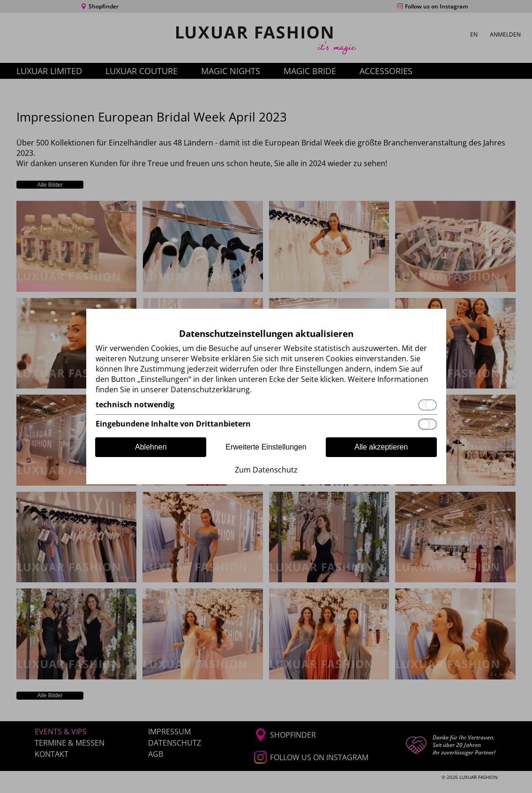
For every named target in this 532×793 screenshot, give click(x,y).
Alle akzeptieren (381, 447)
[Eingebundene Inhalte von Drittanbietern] (266, 424)
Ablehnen (151, 447)
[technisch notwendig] (266, 405)
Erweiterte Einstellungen (266, 447)
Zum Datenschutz (266, 470)
